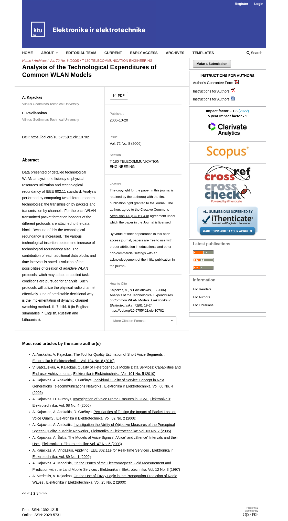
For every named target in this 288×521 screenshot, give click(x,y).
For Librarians (203, 305)
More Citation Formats (129, 321)
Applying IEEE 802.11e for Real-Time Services (112, 450)
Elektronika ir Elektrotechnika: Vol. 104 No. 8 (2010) (74, 361)
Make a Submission (212, 64)
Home (27, 53)
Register (241, 4)
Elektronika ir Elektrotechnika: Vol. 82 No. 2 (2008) (96, 418)
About (48, 53)
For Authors (201, 297)
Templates (203, 53)
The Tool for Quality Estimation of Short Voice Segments (118, 354)
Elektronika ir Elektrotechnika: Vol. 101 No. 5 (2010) (114, 374)
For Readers (202, 289)
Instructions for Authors (211, 91)
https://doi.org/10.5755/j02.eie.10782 (60, 137)
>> (44, 493)
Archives (175, 53)
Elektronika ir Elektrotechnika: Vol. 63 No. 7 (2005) (131, 431)
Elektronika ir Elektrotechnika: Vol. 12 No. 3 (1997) (140, 469)
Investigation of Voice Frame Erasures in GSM (110, 399)
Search (254, 53)
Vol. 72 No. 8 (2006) (64, 61)
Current (113, 53)
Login (258, 4)
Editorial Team (81, 53)
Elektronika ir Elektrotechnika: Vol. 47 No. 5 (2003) (82, 444)
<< (24, 493)
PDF (121, 95)
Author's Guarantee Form (213, 83)
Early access (144, 53)
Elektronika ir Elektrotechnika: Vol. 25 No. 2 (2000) (86, 482)
